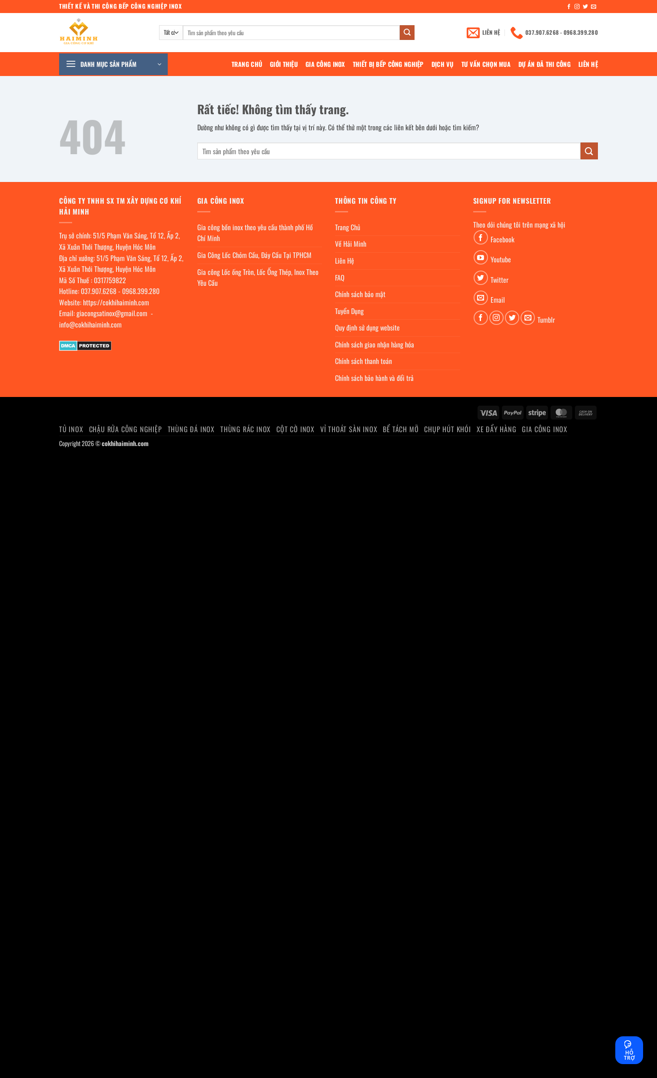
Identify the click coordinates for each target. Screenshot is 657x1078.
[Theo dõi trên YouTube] (481, 257)
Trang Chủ (247, 64)
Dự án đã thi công (544, 64)
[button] (113, 64)
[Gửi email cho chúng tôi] (593, 7)
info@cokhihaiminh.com (90, 324)
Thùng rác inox (245, 429)
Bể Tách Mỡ (400, 429)
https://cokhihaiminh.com (116, 302)
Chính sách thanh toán (363, 361)
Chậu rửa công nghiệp (125, 429)
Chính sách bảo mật (360, 294)
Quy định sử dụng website (367, 327)
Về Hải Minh (350, 243)
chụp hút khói (447, 429)
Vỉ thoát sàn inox (349, 429)
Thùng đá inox (191, 429)
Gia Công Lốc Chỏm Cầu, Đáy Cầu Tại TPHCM (254, 255)
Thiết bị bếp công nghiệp (388, 64)
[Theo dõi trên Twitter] (585, 7)
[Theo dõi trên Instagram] (577, 7)
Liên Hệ (588, 64)
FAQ (340, 277)
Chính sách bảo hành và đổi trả (374, 378)
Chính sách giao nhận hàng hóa (374, 344)
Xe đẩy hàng (497, 429)
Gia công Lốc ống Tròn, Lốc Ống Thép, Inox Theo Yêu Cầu (258, 277)
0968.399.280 (140, 291)
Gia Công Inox (325, 64)
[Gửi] (407, 32)
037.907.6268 (98, 291)
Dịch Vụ (442, 64)
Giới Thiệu (284, 64)
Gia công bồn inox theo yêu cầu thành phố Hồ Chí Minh (255, 233)
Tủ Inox (71, 429)
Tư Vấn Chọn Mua (486, 64)
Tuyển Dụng (349, 311)
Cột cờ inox (295, 429)
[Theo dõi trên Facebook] (568, 7)
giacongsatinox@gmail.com (111, 313)
